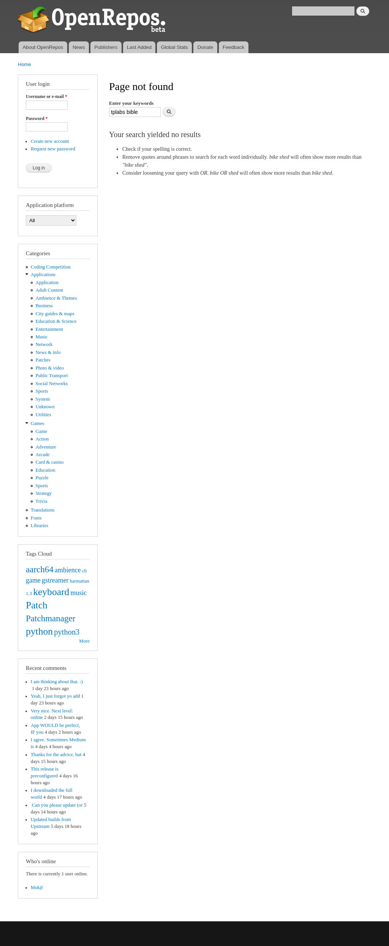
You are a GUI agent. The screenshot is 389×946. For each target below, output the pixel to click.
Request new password (53, 149)
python (39, 631)
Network (44, 344)
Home (24, 64)
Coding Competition (51, 267)
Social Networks (52, 383)
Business (44, 305)
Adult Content (49, 290)
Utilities (43, 414)
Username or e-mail (46, 96)
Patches (43, 360)
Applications (43, 274)
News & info (48, 352)
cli (84, 570)
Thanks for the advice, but (56, 754)
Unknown (45, 406)
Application (47, 282)
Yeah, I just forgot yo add (55, 696)
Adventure (46, 447)
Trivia (41, 501)
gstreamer (55, 580)
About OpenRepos (42, 47)
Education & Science (56, 321)
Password (37, 118)
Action (42, 439)
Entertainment (49, 329)
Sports (42, 391)
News (79, 47)
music (79, 593)
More (84, 641)
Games (37, 423)
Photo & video (50, 368)
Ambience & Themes (56, 298)
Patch (36, 605)
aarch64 (40, 569)
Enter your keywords (131, 103)
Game (41, 431)
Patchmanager (50, 618)
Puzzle (42, 477)
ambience (68, 570)
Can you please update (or (57, 805)
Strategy (44, 493)
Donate (205, 47)
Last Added (139, 47)
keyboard (51, 591)
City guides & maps (55, 313)
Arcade (43, 454)
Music (42, 337)
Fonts (36, 518)
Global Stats (174, 47)
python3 (66, 632)
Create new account (50, 141)
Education (45, 470)
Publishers (105, 47)
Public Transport (52, 375)
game (33, 580)
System (43, 399)
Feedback (233, 47)
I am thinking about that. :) (57, 681)
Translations (43, 510)
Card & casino (50, 462)
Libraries (39, 525)
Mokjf (37, 887)
